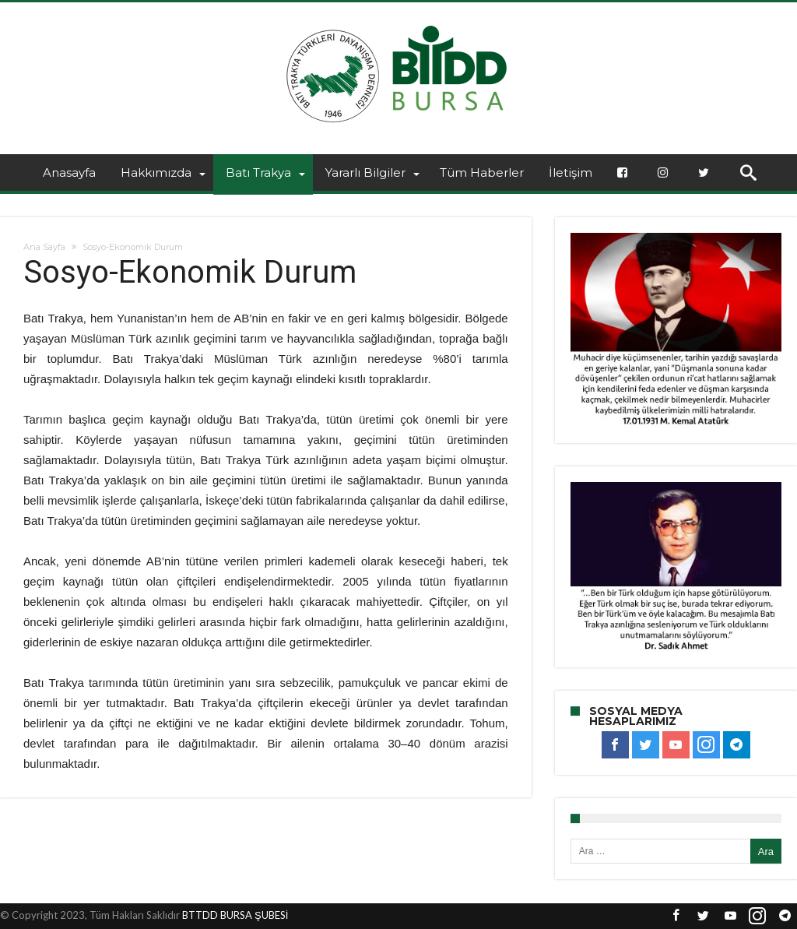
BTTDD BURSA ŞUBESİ (235, 915)
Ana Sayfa (44, 246)
